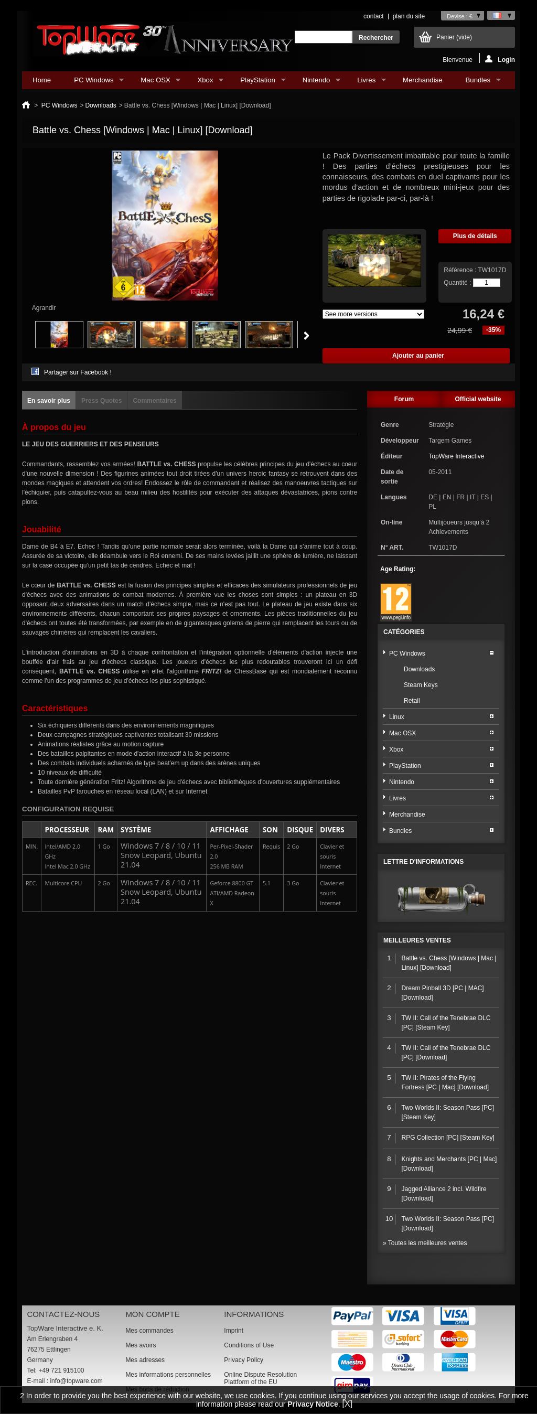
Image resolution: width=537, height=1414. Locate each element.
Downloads (100, 105)
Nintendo (316, 82)
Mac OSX (155, 82)
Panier (454, 37)
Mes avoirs (140, 1345)
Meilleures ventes (417, 940)
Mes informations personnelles (168, 1374)
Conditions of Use (249, 1345)
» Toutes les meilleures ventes (425, 1243)
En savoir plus (48, 400)
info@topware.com (76, 1381)
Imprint (233, 1330)
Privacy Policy (243, 1360)
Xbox (205, 82)
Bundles (478, 82)
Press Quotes (101, 400)
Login (500, 59)
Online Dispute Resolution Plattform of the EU (260, 1378)
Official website (478, 399)
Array (373, 314)
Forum (404, 399)
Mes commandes (149, 1330)
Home (42, 80)
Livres (366, 82)
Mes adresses (145, 1360)
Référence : (461, 270)
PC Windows (93, 82)
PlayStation (257, 82)
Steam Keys (421, 685)
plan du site (409, 16)
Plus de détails (475, 236)
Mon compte (152, 1314)
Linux (396, 717)
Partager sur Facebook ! (78, 372)
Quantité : (457, 282)
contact (373, 16)
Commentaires (154, 400)
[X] (347, 1403)
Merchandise (423, 80)
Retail (412, 700)
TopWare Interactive (456, 456)
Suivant (306, 335)
